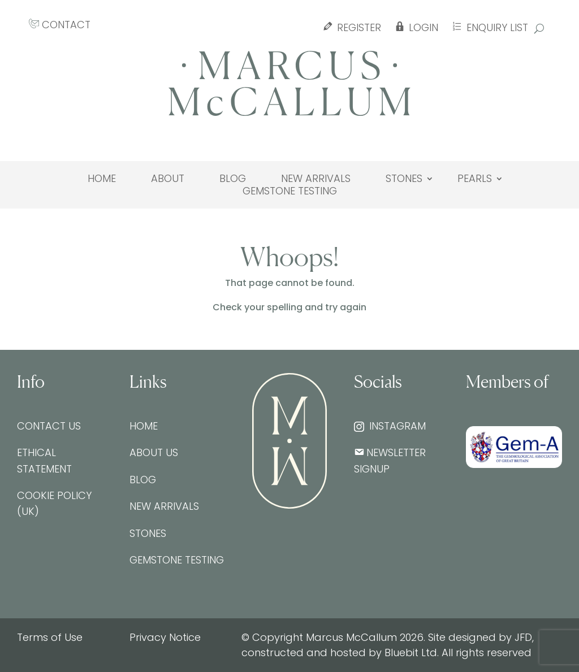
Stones (404, 179)
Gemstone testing (290, 191)
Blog (232, 179)
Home (102, 179)
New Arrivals (316, 179)
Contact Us (49, 426)
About (167, 179)
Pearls (474, 179)
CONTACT (59, 25)
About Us (153, 452)
